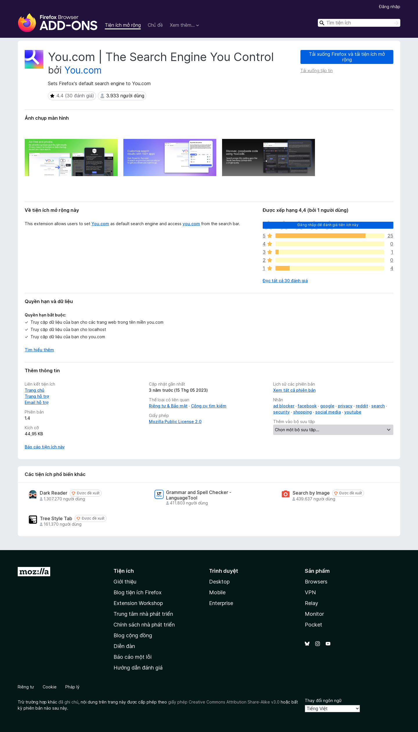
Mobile (217, 592)
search (378, 405)
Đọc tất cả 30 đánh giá (285, 280)
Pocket (313, 625)
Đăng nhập (389, 6)
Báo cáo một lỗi (132, 657)
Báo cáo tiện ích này (45, 446)
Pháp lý (72, 686)
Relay (311, 603)
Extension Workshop (138, 603)
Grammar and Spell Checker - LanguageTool (198, 495)
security (281, 411)
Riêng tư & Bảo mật (168, 405)
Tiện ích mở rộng (123, 25)
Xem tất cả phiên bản (294, 390)
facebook (307, 405)
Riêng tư (26, 686)
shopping (302, 411)
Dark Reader (53, 493)
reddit (362, 405)
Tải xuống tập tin (316, 70)
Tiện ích (123, 571)
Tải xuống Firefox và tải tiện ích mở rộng (347, 56)
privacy (345, 405)
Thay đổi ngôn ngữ (323, 700)
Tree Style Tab (56, 518)
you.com (191, 223)
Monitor (314, 614)
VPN (310, 592)
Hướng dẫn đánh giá (138, 668)
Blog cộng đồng (132, 635)
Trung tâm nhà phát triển (143, 614)
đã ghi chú (68, 701)
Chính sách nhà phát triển (144, 625)
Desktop (219, 582)
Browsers (316, 582)
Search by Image (311, 493)
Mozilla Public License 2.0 (175, 421)
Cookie (50, 686)
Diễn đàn (124, 646)
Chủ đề (155, 25)
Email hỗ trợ (36, 402)
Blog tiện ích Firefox (137, 592)
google (327, 405)
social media (328, 411)
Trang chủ (34, 390)
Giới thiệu (124, 582)
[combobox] (359, 23)
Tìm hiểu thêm (39, 349)
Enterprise (221, 603)
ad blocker (283, 405)
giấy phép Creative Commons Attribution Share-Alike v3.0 (224, 701)
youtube (352, 411)
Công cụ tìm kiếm (208, 405)
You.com (83, 70)
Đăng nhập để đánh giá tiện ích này (328, 225)
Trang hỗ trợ (37, 396)
